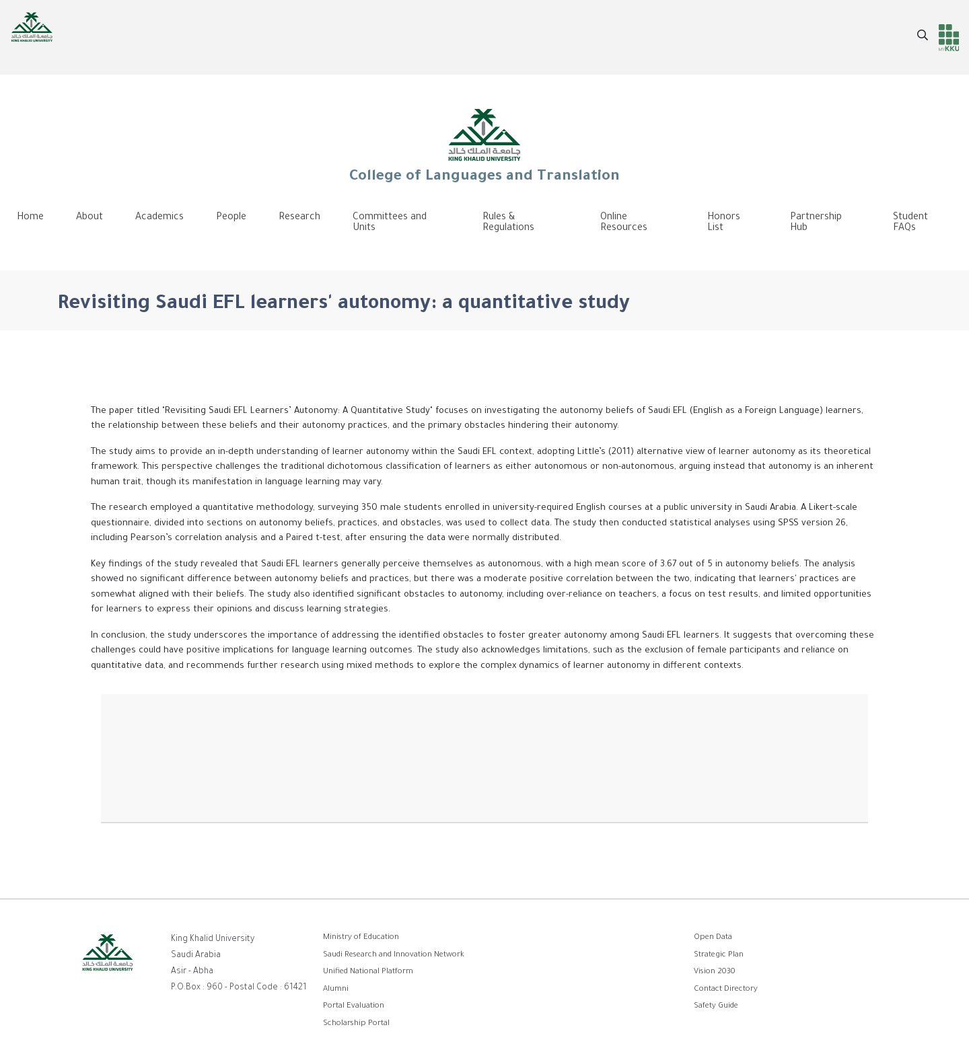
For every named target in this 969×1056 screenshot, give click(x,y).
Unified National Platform (368, 972)
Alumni (336, 989)
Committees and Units (390, 223)
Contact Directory (726, 989)
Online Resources (623, 223)
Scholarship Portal (356, 1024)
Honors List (723, 223)
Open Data (713, 938)
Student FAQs (910, 223)
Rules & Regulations (508, 223)
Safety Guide (716, 1006)
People (231, 218)
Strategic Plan (719, 955)
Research (299, 218)
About (89, 218)
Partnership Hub (816, 223)
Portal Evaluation (353, 1006)
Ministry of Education (361, 938)
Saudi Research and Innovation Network (393, 955)
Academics (159, 218)
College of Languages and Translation (484, 145)
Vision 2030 (714, 972)
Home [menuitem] (30, 218)
